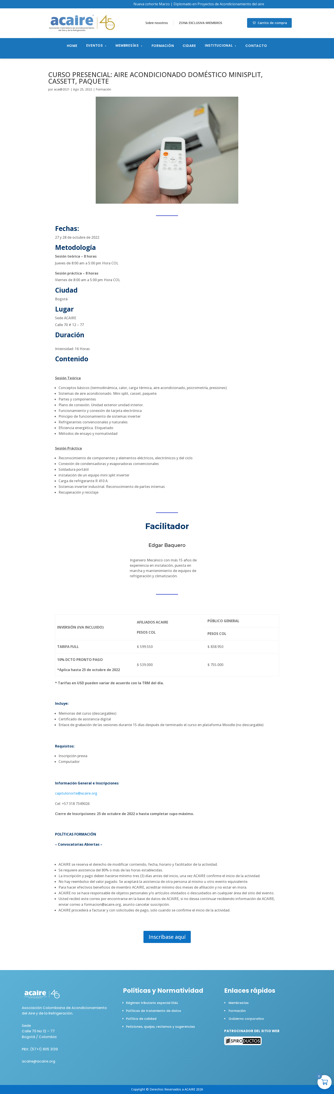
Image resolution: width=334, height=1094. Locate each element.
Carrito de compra (269, 22)
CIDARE (189, 45)
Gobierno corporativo (246, 1019)
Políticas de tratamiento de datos (153, 1011)
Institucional (219, 45)
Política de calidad (141, 1019)
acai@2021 (62, 89)
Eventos (94, 45)
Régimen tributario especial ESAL (152, 1003)
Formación (163, 45)
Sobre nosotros (156, 23)
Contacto (256, 45)
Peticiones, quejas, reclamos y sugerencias (160, 1026)
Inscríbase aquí (167, 936)
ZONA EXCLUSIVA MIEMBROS (200, 23)
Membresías (127, 45)
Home (72, 45)
